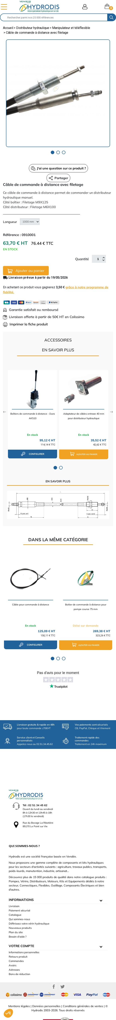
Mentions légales (19, 993)
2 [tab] (58, 152)
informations (21, 887)
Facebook (53, 973)
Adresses (14, 956)
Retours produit (18, 943)
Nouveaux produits (20, 914)
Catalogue (15, 901)
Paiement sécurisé (19, 897)
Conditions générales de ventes (83, 993)
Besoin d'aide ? (17, 923)
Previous (4, 411)
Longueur (10, 222)
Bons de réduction (19, 961)
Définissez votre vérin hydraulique (29, 910)
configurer (32, 454)
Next (111, 411)
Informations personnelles (24, 939)
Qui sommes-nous (19, 906)
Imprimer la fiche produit (25, 324)
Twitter (62, 973)
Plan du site (16, 919)
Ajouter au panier (26, 270)
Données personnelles (46, 993)
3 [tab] (63, 152)
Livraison (14, 893)
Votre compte (21, 933)
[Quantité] (98, 259)
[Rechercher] (53, 17)
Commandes (16, 947)
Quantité (82, 259)
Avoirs (12, 952)
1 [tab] (52, 152)
